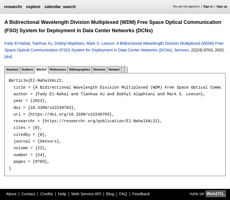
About (11, 194)
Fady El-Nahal (17, 43)
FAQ (123, 194)
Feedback (141, 194)
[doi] (8, 56)
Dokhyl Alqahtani (69, 43)
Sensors (181, 50)
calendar (52, 6)
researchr (13, 6)
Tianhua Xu (42, 43)
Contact (28, 194)
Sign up (222, 6)
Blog (110, 194)
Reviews (99, 69)
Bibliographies (79, 69)
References (58, 69)
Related (114, 69)
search (69, 6)
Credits (46, 194)
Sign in (208, 6)
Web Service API (86, 194)
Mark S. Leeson (100, 43)
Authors (27, 69)
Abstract (12, 69)
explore (33, 6)
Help (62, 194)
